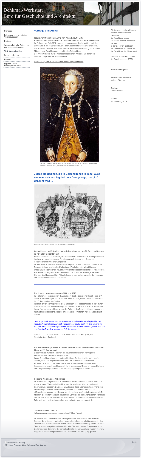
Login (134, 442)
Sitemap (22, 443)
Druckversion (11, 443)
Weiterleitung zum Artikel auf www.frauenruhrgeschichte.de (58, 62)
